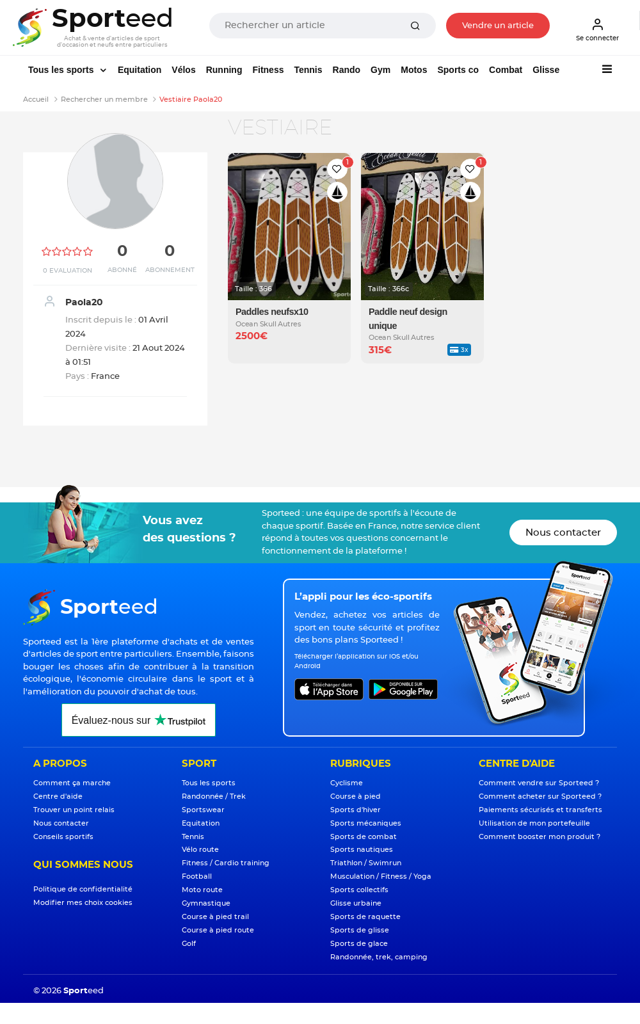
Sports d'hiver (355, 809)
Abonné (122, 270)
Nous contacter (563, 533)
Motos (414, 70)
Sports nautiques (361, 849)
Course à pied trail (215, 916)
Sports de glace (359, 943)
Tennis (308, 70)
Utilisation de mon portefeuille (534, 823)
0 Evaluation (67, 271)
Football (197, 876)
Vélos (183, 70)
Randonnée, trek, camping (379, 957)
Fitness (268, 70)
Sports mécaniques (365, 823)
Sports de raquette (365, 916)
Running (224, 70)
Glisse (545, 70)
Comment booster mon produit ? (539, 836)
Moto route (202, 889)
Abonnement (170, 270)
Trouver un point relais (74, 809)
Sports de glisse (359, 930)
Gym (380, 70)
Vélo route (200, 849)
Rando (347, 70)
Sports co (458, 70)
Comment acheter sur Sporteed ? (540, 796)
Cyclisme (346, 783)
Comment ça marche (72, 783)
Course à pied (355, 796)
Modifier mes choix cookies (82, 902)
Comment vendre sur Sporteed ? (539, 783)
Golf (189, 943)
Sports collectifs (359, 889)
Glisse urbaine (355, 903)
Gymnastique (206, 903)
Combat (505, 70)
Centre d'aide (58, 796)
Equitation (139, 70)
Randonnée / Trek (214, 796)
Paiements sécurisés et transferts (540, 809)
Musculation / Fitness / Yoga (380, 876)
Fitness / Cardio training (225, 863)
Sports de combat (363, 836)
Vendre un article (498, 26)
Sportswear (203, 809)
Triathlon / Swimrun (365, 863)
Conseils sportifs (63, 836)
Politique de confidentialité (82, 889)
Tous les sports (62, 70)
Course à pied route (218, 930)
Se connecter (597, 29)
